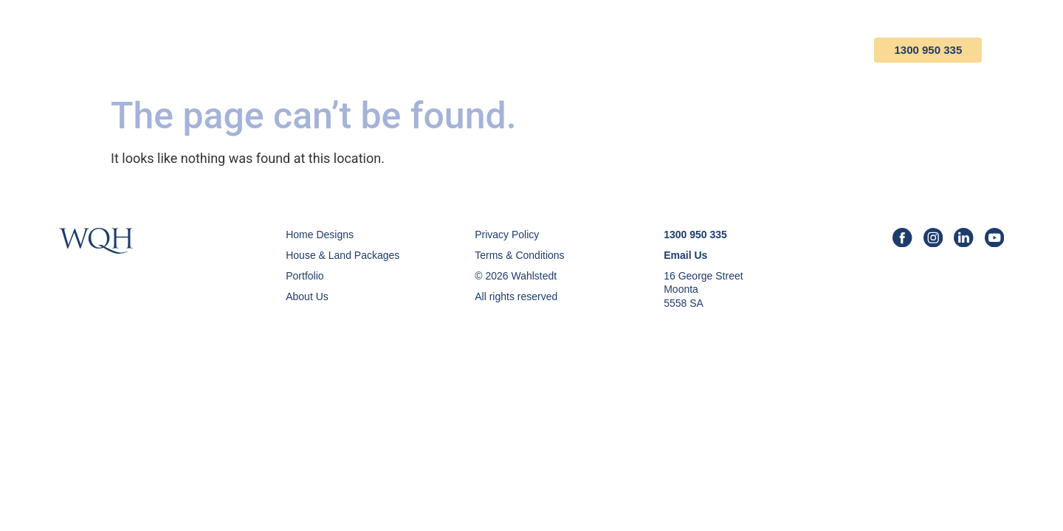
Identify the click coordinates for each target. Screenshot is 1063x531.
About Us (738, 50)
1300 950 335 (950, 50)
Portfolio (648, 50)
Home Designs (432, 50)
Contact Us (831, 50)
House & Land (546, 50)
